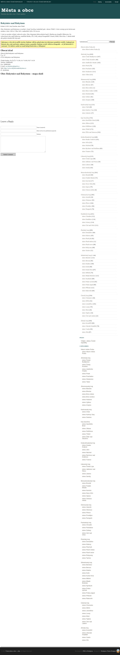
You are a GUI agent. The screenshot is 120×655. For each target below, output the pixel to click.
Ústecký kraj (84, 295)
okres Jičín (85, 142)
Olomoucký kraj (86, 195)
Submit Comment (8, 154)
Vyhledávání (83, 42)
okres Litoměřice (87, 304)
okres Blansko (86, 82)
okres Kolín (85, 267)
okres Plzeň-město (87, 241)
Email (116, 2)
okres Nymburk (87, 279)
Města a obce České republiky (12, 1)
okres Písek (85, 65)
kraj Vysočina (13, 26)
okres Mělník (86, 273)
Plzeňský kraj (85, 230)
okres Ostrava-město (88, 190)
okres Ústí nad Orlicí (88, 225)
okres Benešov (86, 258)
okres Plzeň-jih (86, 238)
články (100, 2)
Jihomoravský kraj (86, 79)
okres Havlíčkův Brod (88, 120)
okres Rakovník (87, 291)
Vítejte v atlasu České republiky (39, 1)
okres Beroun (86, 261)
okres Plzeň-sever (87, 244)
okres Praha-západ (87, 285)
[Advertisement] (99, 23)
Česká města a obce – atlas (17, 10)
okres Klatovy (86, 235)
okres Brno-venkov (88, 91)
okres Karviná (86, 181)
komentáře (108, 2)
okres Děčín (85, 301)
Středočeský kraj (86, 255)
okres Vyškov (86, 97)
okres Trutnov (86, 151)
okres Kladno (86, 264)
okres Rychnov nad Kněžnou (91, 148)
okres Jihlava (86, 123)
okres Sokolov (86, 113)
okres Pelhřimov (87, 126)
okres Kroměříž (87, 323)
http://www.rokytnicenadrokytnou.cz (15, 68)
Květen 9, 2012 (5, 26)
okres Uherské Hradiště (89, 326)
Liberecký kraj (85, 156)
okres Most (85, 310)
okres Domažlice (87, 232)
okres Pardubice (87, 219)
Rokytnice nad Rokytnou (13, 23)
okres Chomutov (87, 298)
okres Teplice (86, 313)
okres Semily (86, 168)
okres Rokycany (87, 247)
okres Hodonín (86, 94)
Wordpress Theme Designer (108, 651)
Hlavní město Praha (87, 47)
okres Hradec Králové (88, 139)
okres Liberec (86, 165)
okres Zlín (85, 332)
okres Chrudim (86, 216)
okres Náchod (86, 145)
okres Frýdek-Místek (88, 178)
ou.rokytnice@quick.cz (13, 66)
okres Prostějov (86, 206)
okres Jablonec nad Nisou (90, 162)
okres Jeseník (86, 197)
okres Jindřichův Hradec (89, 63)
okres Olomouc (86, 200)
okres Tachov (86, 250)
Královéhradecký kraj (87, 137)
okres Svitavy (86, 222)
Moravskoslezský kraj (87, 172)
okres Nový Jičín (87, 184)
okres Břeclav (86, 85)
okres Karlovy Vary (88, 110)
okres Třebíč (21, 26)
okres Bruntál (86, 175)
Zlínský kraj (84, 321)
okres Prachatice (87, 68)
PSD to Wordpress (88, 651)
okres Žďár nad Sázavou (89, 132)
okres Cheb (85, 107)
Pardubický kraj (85, 214)
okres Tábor (85, 74)
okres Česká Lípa (87, 159)
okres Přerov (86, 203)
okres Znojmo (86, 100)
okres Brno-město (87, 88)
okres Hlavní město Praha (90, 49)
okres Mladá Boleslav (88, 276)
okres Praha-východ (88, 282)
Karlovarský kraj (86, 105)
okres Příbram (86, 288)
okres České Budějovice (89, 57)
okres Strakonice (87, 71)
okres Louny (86, 307)
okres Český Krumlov (88, 60)
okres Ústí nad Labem (88, 316)
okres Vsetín (86, 329)
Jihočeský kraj (85, 54)
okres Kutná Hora (87, 270)
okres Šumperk (86, 209)
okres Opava (86, 187)
